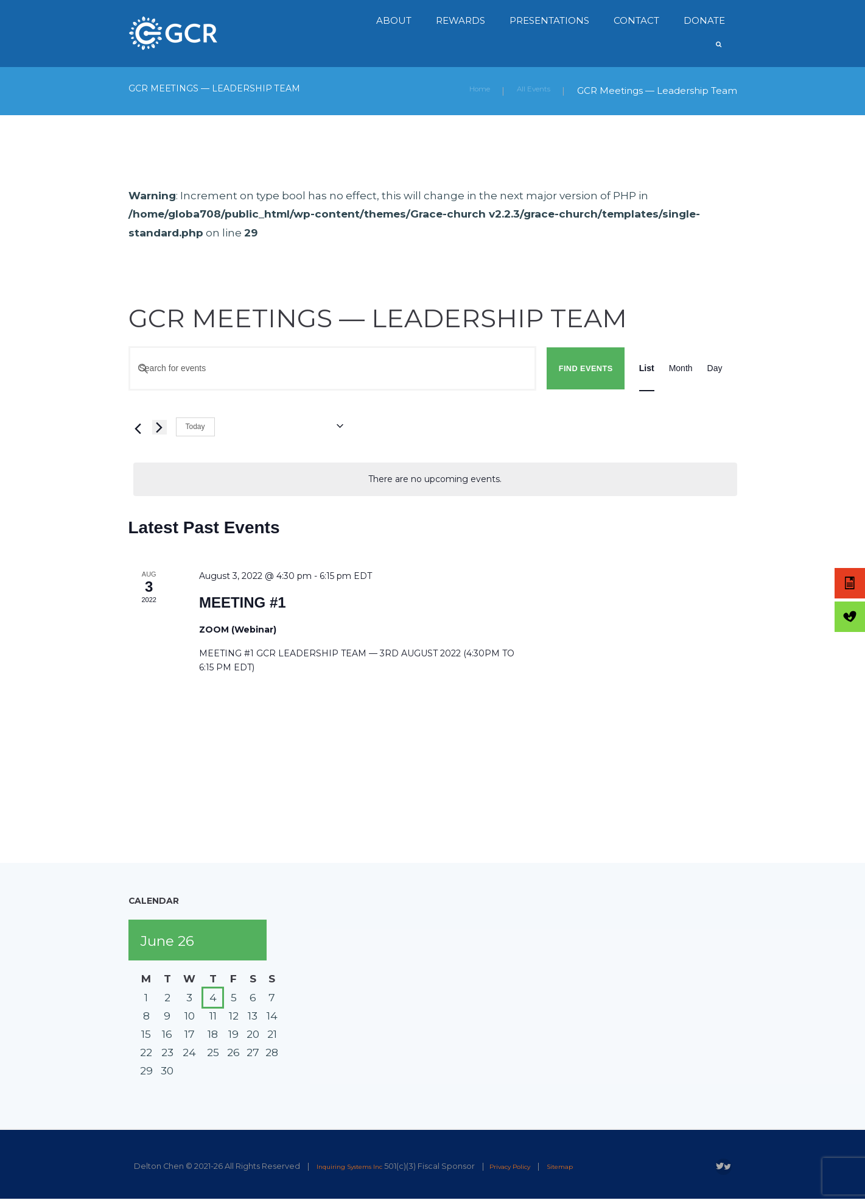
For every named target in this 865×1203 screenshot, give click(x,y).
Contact (636, 20)
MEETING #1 (242, 602)
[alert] (435, 478)
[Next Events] (159, 426)
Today (195, 426)
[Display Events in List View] (646, 368)
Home (463, 90)
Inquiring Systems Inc (358, 1165)
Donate (704, 20)
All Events (527, 90)
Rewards (460, 20)
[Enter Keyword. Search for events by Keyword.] (332, 368)
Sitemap (594, 1165)
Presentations (549, 20)
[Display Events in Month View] (681, 368)
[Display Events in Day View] (715, 368)
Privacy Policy (533, 1165)
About (393, 20)
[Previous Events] (135, 426)
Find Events (586, 367)
